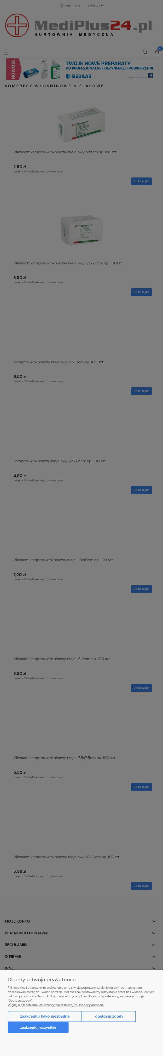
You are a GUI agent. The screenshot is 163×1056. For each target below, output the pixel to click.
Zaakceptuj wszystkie (38, 1027)
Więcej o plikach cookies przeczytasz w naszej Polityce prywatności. (56, 1005)
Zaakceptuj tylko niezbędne (45, 1016)
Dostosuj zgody (109, 1016)
